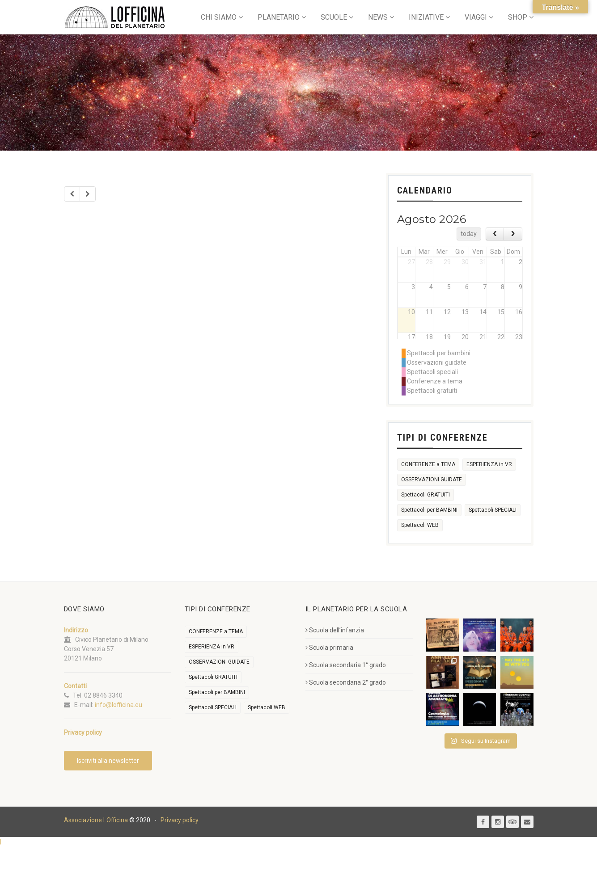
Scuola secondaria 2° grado (345, 682)
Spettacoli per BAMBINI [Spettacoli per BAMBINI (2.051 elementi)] (429, 510)
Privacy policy (180, 820)
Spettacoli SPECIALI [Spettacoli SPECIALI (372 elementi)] (493, 510)
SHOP (517, 17)
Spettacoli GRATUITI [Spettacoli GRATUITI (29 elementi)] (425, 495)
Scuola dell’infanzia (334, 630)
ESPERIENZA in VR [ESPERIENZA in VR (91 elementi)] (489, 464)
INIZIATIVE (426, 17)
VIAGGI (476, 17)
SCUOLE (334, 17)
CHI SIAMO (219, 17)
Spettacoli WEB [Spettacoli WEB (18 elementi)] (420, 525)
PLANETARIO (279, 17)
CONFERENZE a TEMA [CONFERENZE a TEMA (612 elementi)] (428, 464)
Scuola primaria (329, 647)
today (469, 233)
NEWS (378, 17)
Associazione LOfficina (96, 820)
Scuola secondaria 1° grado (345, 665)
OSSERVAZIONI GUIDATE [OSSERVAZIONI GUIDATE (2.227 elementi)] (431, 479)
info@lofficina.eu (118, 704)
